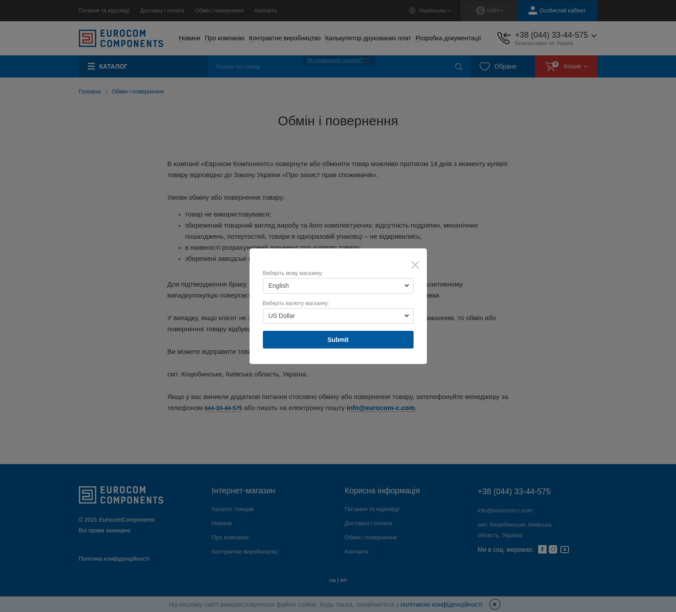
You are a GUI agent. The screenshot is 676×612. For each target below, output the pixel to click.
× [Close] (415, 265)
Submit (338, 339)
